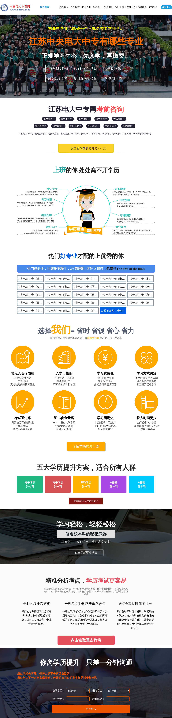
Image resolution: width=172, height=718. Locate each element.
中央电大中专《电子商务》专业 (113, 278)
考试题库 (142, 7)
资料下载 (131, 7)
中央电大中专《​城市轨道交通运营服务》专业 (30, 310)
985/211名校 (58, 78)
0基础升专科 (142, 484)
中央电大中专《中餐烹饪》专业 (113, 294)
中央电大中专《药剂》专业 (86, 286)
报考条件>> (66, 119)
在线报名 (153, 7)
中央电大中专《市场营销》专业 (58, 286)
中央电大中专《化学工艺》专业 (30, 294)
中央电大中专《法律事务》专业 (113, 286)
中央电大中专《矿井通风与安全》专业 (86, 310)
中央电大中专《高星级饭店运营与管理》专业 (86, 302)
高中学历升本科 (57, 484)
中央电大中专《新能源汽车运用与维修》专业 (141, 294)
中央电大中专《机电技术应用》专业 (141, 278)
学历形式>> (110, 126)
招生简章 (64, 7)
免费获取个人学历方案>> (86, 501)
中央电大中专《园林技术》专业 (30, 302)
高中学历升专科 (30, 484)
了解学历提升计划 (86, 446)
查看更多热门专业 (112, 310)
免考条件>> (40, 126)
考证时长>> (93, 126)
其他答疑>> (128, 126)
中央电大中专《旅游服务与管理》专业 (58, 302)
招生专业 (86, 7)
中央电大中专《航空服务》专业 (58, 310)
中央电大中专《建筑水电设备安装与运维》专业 (113, 302)
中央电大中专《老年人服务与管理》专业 (141, 286)
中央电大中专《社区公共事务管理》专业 (86, 294)
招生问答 (119, 7)
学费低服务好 (58, 68)
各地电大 (166, 7)
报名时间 (108, 7)
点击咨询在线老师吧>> (83, 148)
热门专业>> (75, 126)
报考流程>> (84, 119)
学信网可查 (113, 78)
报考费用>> (101, 119)
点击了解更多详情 (86, 552)
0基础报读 (113, 68)
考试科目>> (119, 119)
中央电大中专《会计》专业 (30, 286)
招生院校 (75, 7)
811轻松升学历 (85, 68)
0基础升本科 (114, 484)
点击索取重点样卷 (86, 640)
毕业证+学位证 (86, 78)
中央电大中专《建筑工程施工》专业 (30, 278)
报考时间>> (49, 119)
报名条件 (97, 7)
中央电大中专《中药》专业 (86, 278)
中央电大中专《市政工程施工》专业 (141, 302)
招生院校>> (58, 126)
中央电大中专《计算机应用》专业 (58, 278)
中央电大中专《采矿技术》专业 (58, 294)
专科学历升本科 (85, 484)
